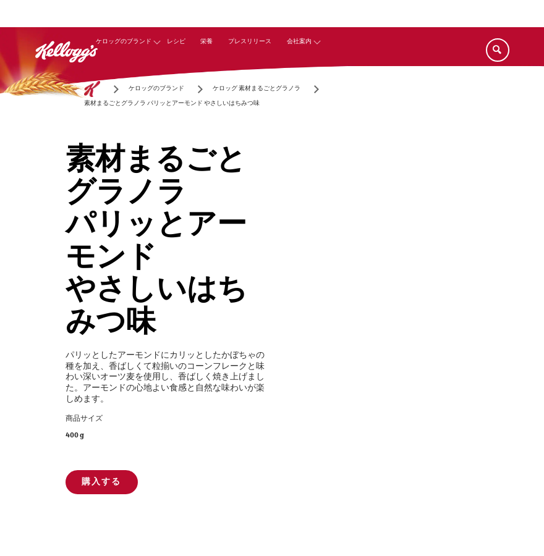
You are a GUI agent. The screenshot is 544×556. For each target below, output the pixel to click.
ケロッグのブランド (123, 41)
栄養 (206, 41)
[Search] (497, 50)
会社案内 (299, 41)
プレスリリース (249, 41)
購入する (101, 481)
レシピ (176, 41)
